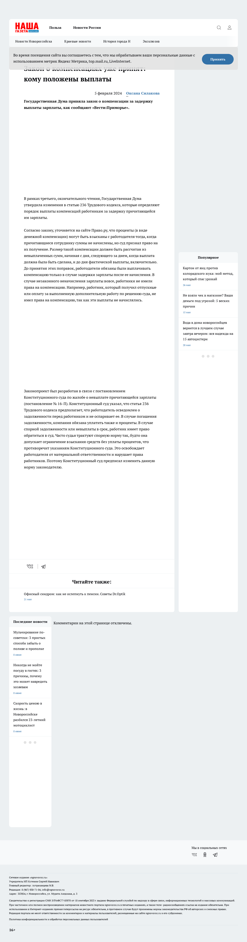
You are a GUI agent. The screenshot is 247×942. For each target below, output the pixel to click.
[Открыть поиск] (219, 27)
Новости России (87, 27)
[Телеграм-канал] (215, 854)
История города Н (117, 41)
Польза (55, 27)
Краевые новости (77, 41)
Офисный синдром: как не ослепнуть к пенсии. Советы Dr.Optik (92, 597)
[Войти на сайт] (229, 27)
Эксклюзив (151, 41)
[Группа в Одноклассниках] (205, 854)
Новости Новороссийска (33, 41)
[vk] (30, 566)
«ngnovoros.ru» (38, 877)
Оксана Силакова (143, 93)
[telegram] (45, 566)
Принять (217, 59)
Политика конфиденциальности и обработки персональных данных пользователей (58, 919)
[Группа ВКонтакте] (194, 854)
